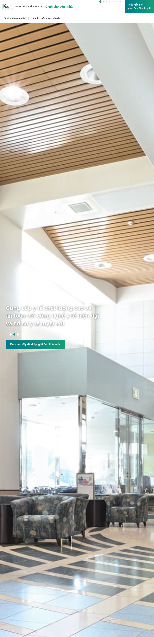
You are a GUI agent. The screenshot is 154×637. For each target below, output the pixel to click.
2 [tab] (14, 334)
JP (104, 1)
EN (114, 1)
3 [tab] (18, 334)
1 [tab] (10, 334)
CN (109, 1)
